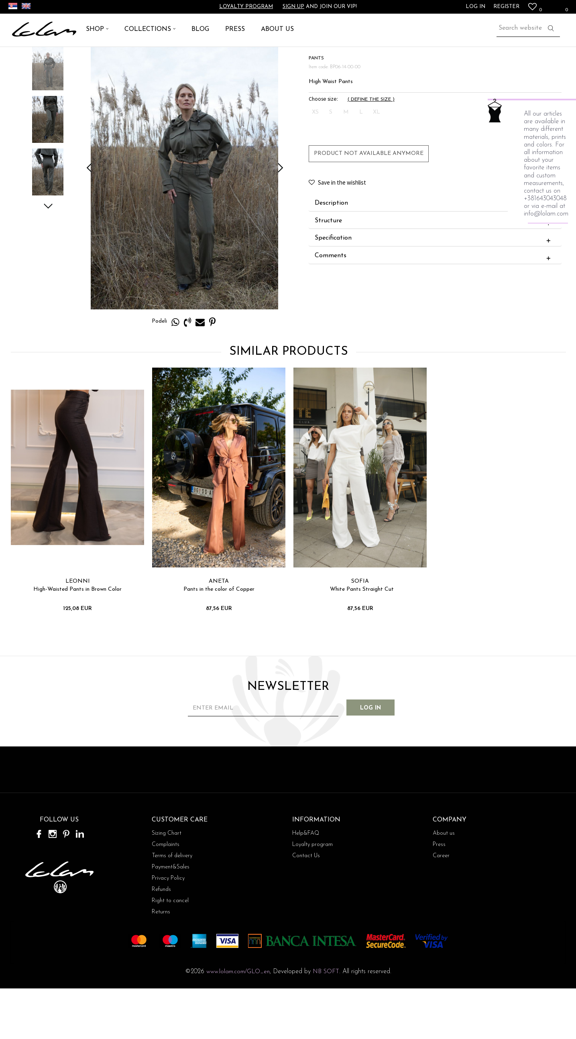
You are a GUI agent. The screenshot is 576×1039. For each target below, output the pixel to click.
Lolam (19, 56)
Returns (161, 963)
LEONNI (77, 631)
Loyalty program (246, 6)
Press (439, 895)
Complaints (165, 895)
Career (441, 906)
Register (506, 6)
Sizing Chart (166, 884)
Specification (434, 288)
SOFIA (359, 631)
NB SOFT (326, 1022)
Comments (434, 306)
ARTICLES (46, 56)
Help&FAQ (305, 884)
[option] (47, 117)
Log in (376, 759)
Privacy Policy (168, 929)
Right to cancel (170, 951)
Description (434, 253)
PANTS (75, 56)
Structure (434, 271)
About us (444, 884)
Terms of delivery (172, 906)
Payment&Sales (170, 918)
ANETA (218, 631)
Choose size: (323, 149)
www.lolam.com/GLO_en (238, 1022)
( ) (370, 149)
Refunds (161, 940)
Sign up (293, 6)
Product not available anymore (368, 204)
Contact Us (306, 906)
